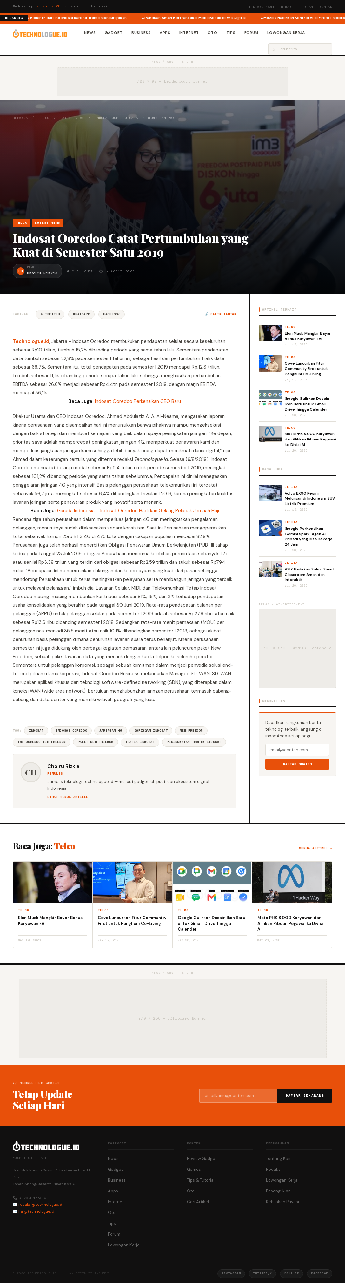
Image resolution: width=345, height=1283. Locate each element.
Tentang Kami (262, 6)
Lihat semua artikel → (70, 797)
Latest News (72, 117)
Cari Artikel (198, 1202)
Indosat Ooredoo (71, 730)
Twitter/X (262, 1273)
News (90, 32)
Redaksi (288, 6)
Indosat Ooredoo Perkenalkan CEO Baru (138, 401)
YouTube (291, 1273)
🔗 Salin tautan (220, 314)
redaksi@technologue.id (40, 1204)
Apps (165, 32)
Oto (212, 32)
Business (141, 32)
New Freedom (191, 730)
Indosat (36, 730)
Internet (189, 32)
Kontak (325, 6)
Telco (44, 117)
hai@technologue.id (36, 1211)
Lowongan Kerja (286, 32)
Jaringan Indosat (151, 730)
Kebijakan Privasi (282, 1202)
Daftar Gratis (297, 764)
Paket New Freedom (95, 742)
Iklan (307, 6)
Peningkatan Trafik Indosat (194, 742)
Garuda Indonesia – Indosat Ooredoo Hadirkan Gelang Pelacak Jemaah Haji (138, 511)
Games (194, 1169)
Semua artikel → (315, 848)
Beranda (20, 117)
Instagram (231, 1273)
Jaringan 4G (110, 730)
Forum (251, 32)
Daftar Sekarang (305, 1095)
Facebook (111, 314)
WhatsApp (81, 314)
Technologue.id (31, 341)
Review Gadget (202, 1158)
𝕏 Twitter (50, 314)
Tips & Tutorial (201, 1180)
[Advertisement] (172, 169)
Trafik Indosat (140, 742)
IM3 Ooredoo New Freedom (41, 742)
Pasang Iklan (278, 1191)
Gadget (114, 32)
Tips (231, 32)
